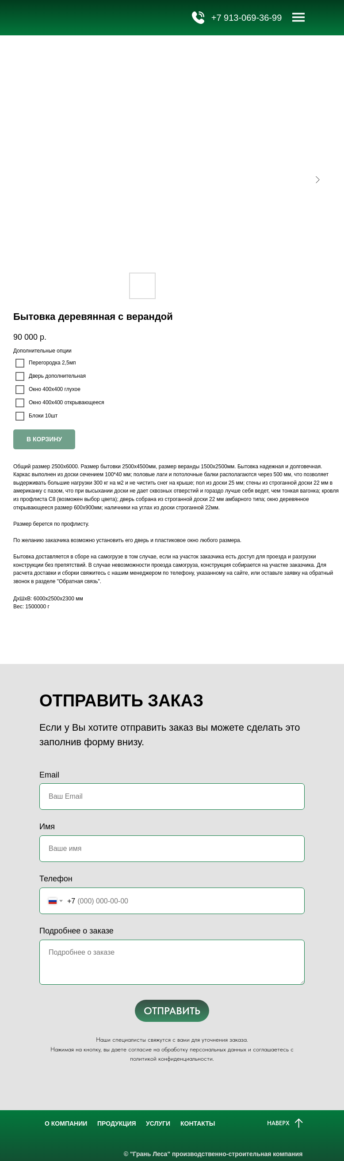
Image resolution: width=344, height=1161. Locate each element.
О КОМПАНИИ (63, 1123)
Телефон (56, 878)
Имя (47, 826)
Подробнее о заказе (76, 930)
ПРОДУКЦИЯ (114, 1123)
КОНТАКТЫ (195, 1123)
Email (49, 774)
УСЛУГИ (156, 1123)
